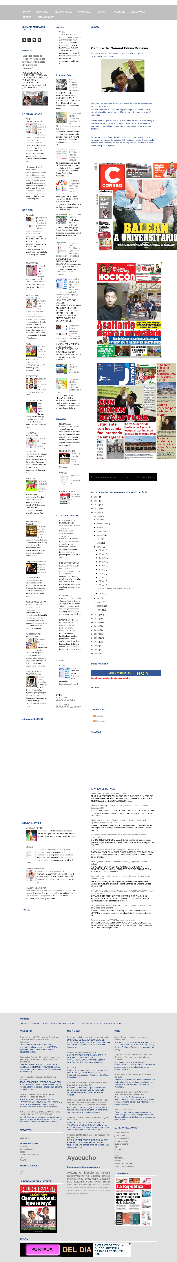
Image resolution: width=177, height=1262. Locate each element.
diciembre (101, 519)
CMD (22, 1157)
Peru (69, 1181)
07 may (102, 581)
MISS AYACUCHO (35, 401)
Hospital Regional (86, 1187)
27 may (102, 550)
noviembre (101, 523)
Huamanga (86, 1184)
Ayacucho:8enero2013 (75, 215)
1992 (96, 649)
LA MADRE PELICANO (69, 426)
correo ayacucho (122, 1133)
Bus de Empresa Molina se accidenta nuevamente (74, 85)
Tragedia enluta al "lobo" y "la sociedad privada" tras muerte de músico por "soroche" (33, 61)
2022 (96, 504)
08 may (102, 577)
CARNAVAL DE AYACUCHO (33, 635)
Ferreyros (76, 1187)
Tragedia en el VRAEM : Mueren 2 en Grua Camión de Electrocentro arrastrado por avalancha (39, 1039)
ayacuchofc (31, 478)
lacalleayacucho (122, 1138)
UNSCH (63, 473)
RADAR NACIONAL (69, 620)
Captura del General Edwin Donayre (119, 48)
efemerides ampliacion (124, 1166)
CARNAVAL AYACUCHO (32, 434)
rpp (116, 1146)
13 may (102, 565)
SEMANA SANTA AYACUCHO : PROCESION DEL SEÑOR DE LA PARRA (87, 1083)
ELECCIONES (138, 12)
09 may (102, 573)
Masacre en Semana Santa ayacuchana (108, 793)
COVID (62, 665)
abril (99, 598)
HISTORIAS (65, 424)
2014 (96, 630)
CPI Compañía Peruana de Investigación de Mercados (115, 849)
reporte (74, 668)
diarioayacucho (121, 1141)
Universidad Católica (96, 1190)
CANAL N (24, 1160)
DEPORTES (42, 12)
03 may (102, 585)
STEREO (63, 595)
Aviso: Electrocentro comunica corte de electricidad (34, 607)
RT (21, 1174)
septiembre (102, 531)
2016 (96, 622)
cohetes (106, 1176)
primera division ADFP (30, 1154)
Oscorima (105, 1178)
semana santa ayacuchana (82, 1178)
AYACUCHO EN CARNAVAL (50, 871)
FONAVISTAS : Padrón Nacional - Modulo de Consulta (74, 154)
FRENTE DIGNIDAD (69, 563)
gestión (118, 1160)
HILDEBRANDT (67, 451)
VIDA (62, 32)
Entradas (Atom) (129, 485)
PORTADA (72, 1067)
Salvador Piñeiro (94, 1182)
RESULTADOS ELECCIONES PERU (65, 698)
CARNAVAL (84, 12)
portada (81, 1193)
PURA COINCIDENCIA (34, 120)
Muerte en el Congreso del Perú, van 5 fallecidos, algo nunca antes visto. (132, 1093)
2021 (96, 508)
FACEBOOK (119, 12)
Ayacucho (30, 215)
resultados (24, 1146)
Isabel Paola (42, 831)
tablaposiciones (27, 1149)
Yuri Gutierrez (92, 1176)
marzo (100, 602)
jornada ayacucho (122, 1135)
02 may (102, 593)
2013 (96, 634)
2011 (96, 642)
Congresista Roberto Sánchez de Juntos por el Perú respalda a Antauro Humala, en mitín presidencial (40, 1059)
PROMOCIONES (46, 17)
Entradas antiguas (145, 477)
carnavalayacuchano (35, 869)
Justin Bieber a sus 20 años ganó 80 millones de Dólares (49, 890)
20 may (102, 554)
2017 (96, 618)
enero (99, 610)
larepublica (119, 1152)
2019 (96, 516)
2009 (96, 645)
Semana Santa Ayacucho (32, 522)
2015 (96, 626)
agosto (100, 535)
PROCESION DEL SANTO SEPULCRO (41, 531)
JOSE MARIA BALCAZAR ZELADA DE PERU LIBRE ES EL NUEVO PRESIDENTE (40, 1113)
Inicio (125, 477)
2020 (96, 512)
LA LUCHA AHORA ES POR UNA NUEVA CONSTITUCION (69, 568)
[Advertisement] (127, 35)
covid (102, 1184)
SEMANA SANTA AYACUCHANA (34, 673)
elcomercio (119, 1149)
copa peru (24, 1138)
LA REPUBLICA (67, 491)
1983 (96, 653)
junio (99, 543)
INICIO (26, 12)
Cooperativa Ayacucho (36, 562)
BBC (22, 1171)
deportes (24, 1152)
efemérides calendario (124, 1163)
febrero (100, 606)
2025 (96, 501)
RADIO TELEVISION (36, 888)
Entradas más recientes (103, 477)
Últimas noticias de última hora (34, 168)
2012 (96, 638)
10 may (102, 569)
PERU (28, 344)
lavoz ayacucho (121, 1144)
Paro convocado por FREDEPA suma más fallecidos (114, 920)
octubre (100, 527)
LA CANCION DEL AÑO (70, 598)
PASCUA (70, 1190)
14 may (102, 562)
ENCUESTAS (32, 376)
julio (99, 539)
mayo (99, 547)
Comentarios (99, 721)
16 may (102, 558)
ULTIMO (27, 17)
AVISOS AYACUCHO (36, 602)
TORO (85, 1190)
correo (117, 1155)
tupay (86, 1193)
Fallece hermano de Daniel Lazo (81, 1052)
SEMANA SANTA (63, 12)
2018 (96, 614)
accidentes (79, 1181)
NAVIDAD (101, 12)
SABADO (78, 1190)
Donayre (76, 1184)
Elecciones (91, 1172)
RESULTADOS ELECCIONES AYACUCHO (68, 706)
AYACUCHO (32, 263)
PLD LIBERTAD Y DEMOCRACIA (68, 521)
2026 (96, 497)
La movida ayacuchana (101, 1187)
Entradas (98, 716)
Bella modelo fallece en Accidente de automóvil (88, 1037)
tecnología (119, 1158)
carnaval (95, 1184)
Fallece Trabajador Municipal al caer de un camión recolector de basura (38, 1095)
